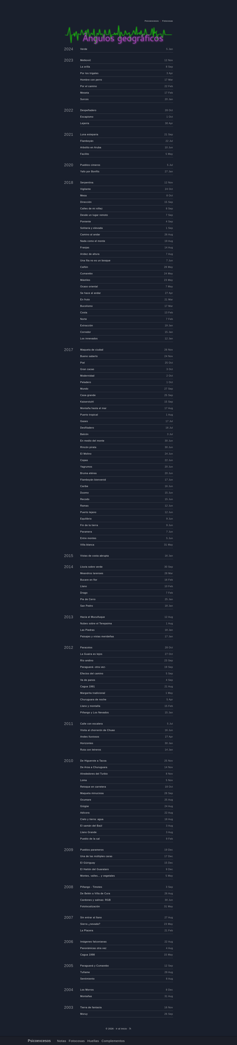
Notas (61, 1041)
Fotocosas (77, 1041)
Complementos (113, 1041)
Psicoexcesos (39, 1041)
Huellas (93, 1041)
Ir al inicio (121, 1028)
